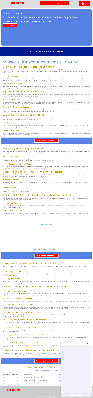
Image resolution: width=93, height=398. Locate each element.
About (48, 3)
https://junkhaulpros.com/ (46, 224)
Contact (66, 3)
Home (43, 3)
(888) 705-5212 (46, 222)
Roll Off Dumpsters (57, 3)
